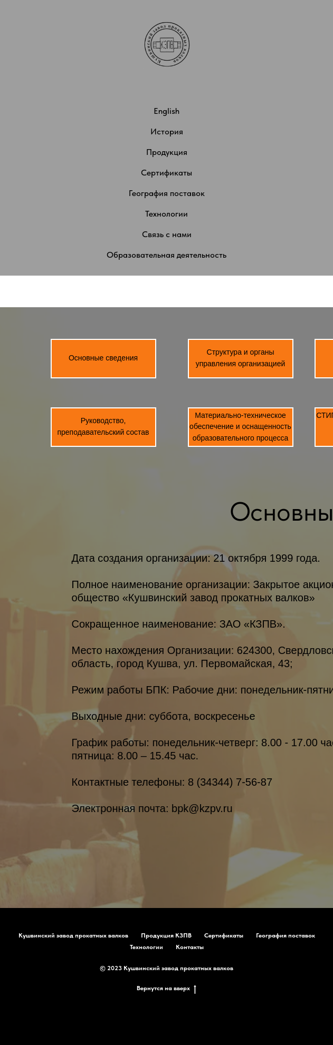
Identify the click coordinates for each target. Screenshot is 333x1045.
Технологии (166, 214)
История (166, 131)
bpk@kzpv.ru (202, 808)
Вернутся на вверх (166, 988)
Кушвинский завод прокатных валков (73, 935)
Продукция (166, 152)
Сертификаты (166, 173)
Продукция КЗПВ (166, 935)
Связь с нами (167, 234)
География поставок (167, 193)
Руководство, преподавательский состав (103, 426)
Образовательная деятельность (166, 255)
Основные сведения (103, 358)
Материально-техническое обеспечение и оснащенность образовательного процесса (240, 426)
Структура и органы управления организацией (241, 358)
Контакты (190, 947)
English (166, 111)
